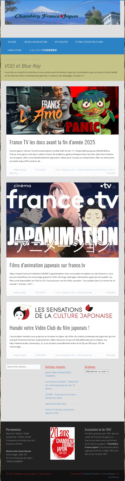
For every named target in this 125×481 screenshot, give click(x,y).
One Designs (108, 473)
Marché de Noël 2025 (55, 403)
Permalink (110, 173)
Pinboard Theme (91, 473)
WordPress (113, 477)
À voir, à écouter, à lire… (90, 41)
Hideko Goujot (20, 169)
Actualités (61, 41)
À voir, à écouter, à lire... (66, 169)
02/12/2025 (40, 169)
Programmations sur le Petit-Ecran (92, 169)
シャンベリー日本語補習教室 (43, 50)
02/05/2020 (40, 355)
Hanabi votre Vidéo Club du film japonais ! (50, 327)
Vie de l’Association (35, 41)
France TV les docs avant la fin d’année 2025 (52, 142)
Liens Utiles (14, 50)
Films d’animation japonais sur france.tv (47, 265)
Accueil (12, 41)
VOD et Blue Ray (84, 292)
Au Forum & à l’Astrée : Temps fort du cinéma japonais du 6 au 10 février (61, 385)
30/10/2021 (40, 292)
